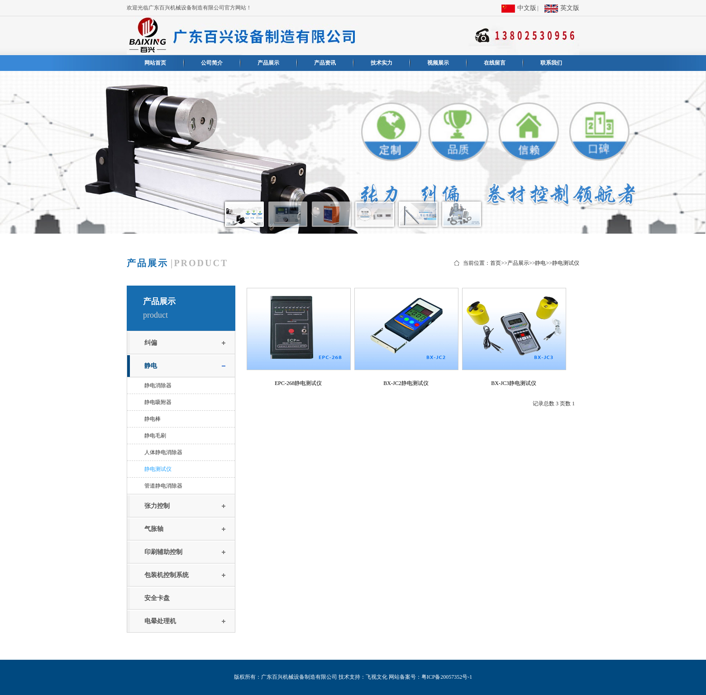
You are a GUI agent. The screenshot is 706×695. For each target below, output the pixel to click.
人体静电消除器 (163, 452)
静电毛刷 (155, 435)
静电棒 (152, 419)
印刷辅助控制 (163, 552)
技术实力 (381, 63)
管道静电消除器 (163, 486)
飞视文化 (376, 677)
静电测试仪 (565, 263)
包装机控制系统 (166, 575)
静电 (540, 263)
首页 (495, 263)
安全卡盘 (157, 598)
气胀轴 (153, 529)
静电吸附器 (158, 402)
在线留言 (495, 63)
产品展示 (268, 63)
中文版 (518, 9)
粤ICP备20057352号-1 (446, 677)
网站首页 (155, 63)
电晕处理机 (160, 621)
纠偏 (150, 342)
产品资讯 (325, 63)
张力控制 (157, 505)
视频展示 (438, 63)
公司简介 (212, 63)
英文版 (561, 9)
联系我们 (551, 63)
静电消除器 (158, 385)
